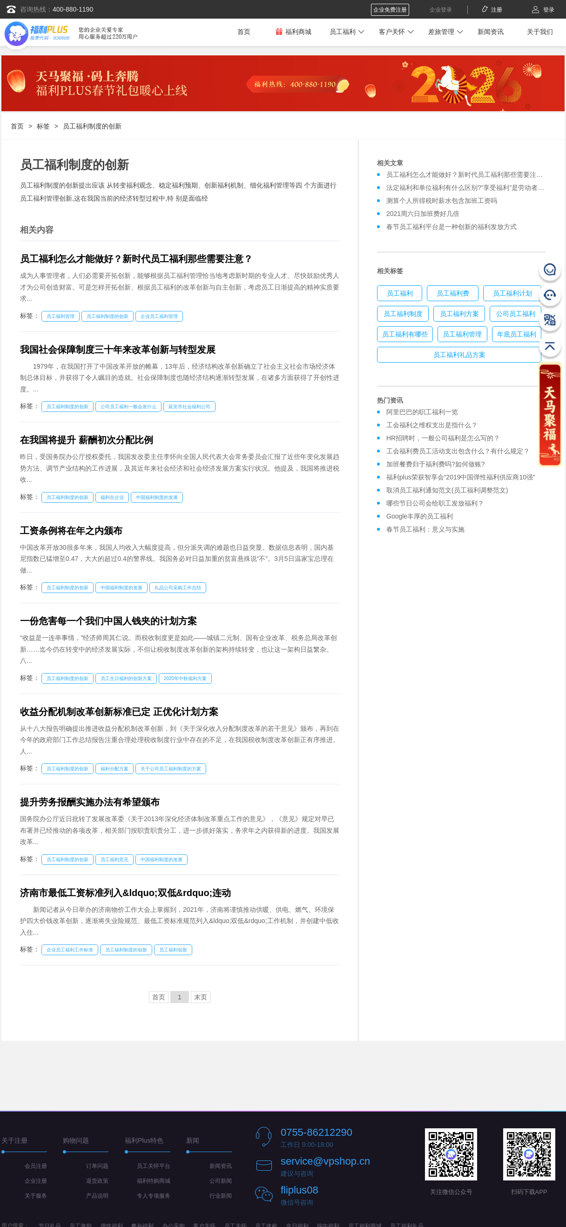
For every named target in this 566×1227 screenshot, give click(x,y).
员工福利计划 (512, 293)
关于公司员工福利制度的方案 (171, 768)
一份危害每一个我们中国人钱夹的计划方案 (108, 621)
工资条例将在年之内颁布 (71, 531)
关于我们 (540, 31)
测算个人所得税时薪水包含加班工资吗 (441, 200)
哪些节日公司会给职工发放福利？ (435, 503)
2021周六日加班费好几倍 (422, 213)
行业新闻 (220, 1196)
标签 (43, 126)
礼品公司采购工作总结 (178, 587)
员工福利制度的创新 (92, 126)
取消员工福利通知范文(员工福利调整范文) (447, 490)
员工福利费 (453, 293)
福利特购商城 (153, 1181)
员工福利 (343, 31)
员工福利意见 (114, 859)
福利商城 (293, 31)
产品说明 (97, 1196)
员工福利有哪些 (405, 334)
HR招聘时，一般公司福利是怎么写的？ (445, 438)
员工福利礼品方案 (459, 354)
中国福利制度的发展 (157, 497)
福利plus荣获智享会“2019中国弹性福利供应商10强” (460, 477)
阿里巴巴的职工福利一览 (422, 412)
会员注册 (36, 1166)
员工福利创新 (173, 949)
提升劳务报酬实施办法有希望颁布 (90, 802)
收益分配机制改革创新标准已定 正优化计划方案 (119, 712)
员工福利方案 (459, 313)
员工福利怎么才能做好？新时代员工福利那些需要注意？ (136, 259)
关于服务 (36, 1196)
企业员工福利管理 (159, 316)
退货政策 (97, 1181)
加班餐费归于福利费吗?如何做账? (435, 464)
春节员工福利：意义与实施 (425, 529)
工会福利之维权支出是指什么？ (432, 425)
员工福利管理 (60, 316)
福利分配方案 (114, 768)
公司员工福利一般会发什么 (128, 406)
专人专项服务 (153, 1196)
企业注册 (36, 1181)
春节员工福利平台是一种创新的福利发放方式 (451, 226)
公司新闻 (220, 1181)
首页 (243, 31)
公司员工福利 (515, 313)
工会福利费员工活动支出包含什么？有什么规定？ (458, 451)
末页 (200, 997)
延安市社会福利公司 (189, 406)
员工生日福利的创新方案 (126, 678)
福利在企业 (112, 497)
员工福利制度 (403, 313)
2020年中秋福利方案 (185, 678)
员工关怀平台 (153, 1166)
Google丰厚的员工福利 (419, 516)
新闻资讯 (491, 31)
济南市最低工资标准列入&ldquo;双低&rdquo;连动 (125, 893)
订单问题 (97, 1166)
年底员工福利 (516, 334)
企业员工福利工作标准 (70, 949)
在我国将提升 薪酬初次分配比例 (86, 440)
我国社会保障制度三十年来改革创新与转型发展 (118, 349)
